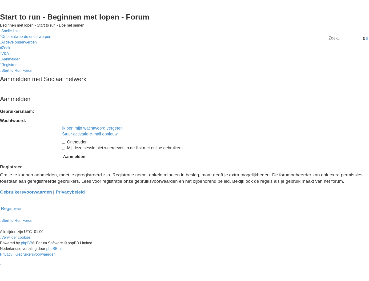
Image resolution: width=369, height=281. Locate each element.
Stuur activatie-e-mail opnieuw (90, 134)
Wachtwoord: (13, 120)
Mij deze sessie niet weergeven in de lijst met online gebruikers (122, 148)
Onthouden (75, 142)
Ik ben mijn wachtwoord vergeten (92, 128)
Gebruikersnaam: (17, 111)
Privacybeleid (70, 192)
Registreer (11, 208)
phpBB (26, 243)
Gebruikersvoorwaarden (26, 192)
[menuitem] (25, 37)
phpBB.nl (54, 249)
